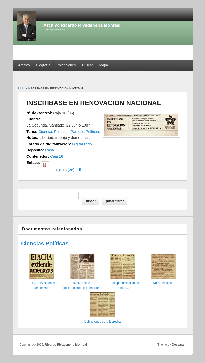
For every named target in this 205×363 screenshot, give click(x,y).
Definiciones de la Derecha (102, 321)
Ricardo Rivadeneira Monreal (66, 344)
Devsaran (179, 344)
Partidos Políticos (85, 131)
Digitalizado (82, 144)
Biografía (43, 65)
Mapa (103, 65)
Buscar (87, 65)
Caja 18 (56, 156)
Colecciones (66, 65)
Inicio (21, 88)
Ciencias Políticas (53, 131)
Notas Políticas (163, 283)
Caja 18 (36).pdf (67, 169)
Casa (49, 150)
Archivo (24, 65)
